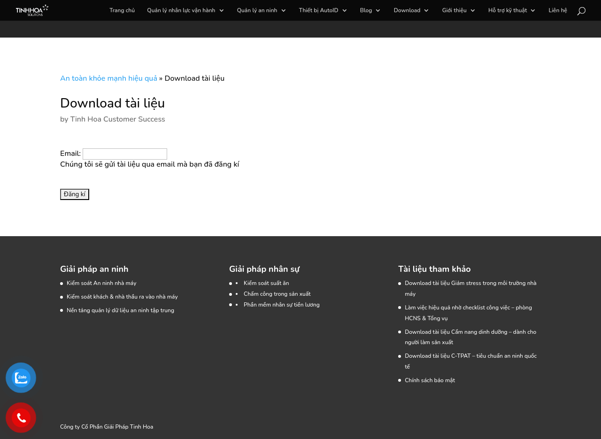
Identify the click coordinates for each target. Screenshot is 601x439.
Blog (366, 10)
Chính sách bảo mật (430, 380)
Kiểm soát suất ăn (266, 283)
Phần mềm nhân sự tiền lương (282, 304)
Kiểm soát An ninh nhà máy (101, 283)
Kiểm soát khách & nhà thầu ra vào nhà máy (122, 296)
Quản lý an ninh (257, 10)
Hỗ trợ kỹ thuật (507, 10)
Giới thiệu (454, 10)
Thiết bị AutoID (319, 10)
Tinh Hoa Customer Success (117, 119)
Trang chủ (122, 10)
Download (407, 10)
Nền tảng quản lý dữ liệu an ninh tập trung (120, 310)
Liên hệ (558, 10)
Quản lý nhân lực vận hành (181, 10)
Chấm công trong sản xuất (277, 294)
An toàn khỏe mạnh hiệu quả (108, 78)
